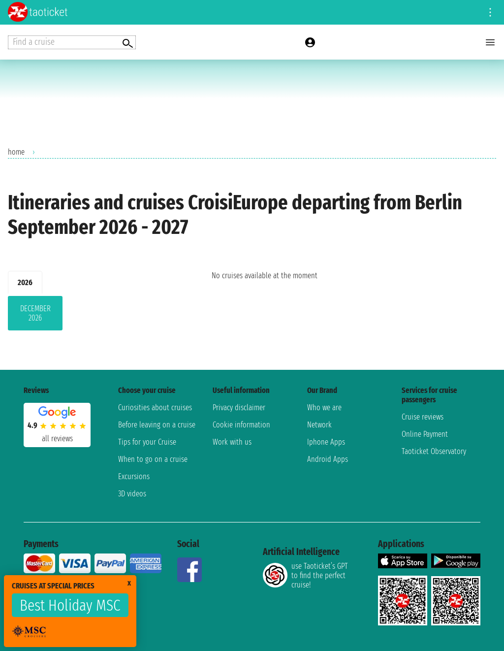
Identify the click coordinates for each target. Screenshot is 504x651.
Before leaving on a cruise (156, 424)
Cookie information (241, 424)
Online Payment (425, 434)
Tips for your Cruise (147, 442)
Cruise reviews (422, 417)
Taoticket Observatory (434, 451)
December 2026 (35, 313)
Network (319, 424)
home (16, 152)
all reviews (57, 438)
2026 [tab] (25, 282)
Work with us (232, 442)
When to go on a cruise (153, 459)
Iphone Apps (326, 442)
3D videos (132, 493)
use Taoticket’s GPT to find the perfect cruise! (305, 575)
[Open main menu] (490, 42)
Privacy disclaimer (239, 407)
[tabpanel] (94, 315)
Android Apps (327, 459)
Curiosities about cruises (155, 407)
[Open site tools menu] (490, 12)
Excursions (134, 476)
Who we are (324, 407)
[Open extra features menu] (72, 42)
